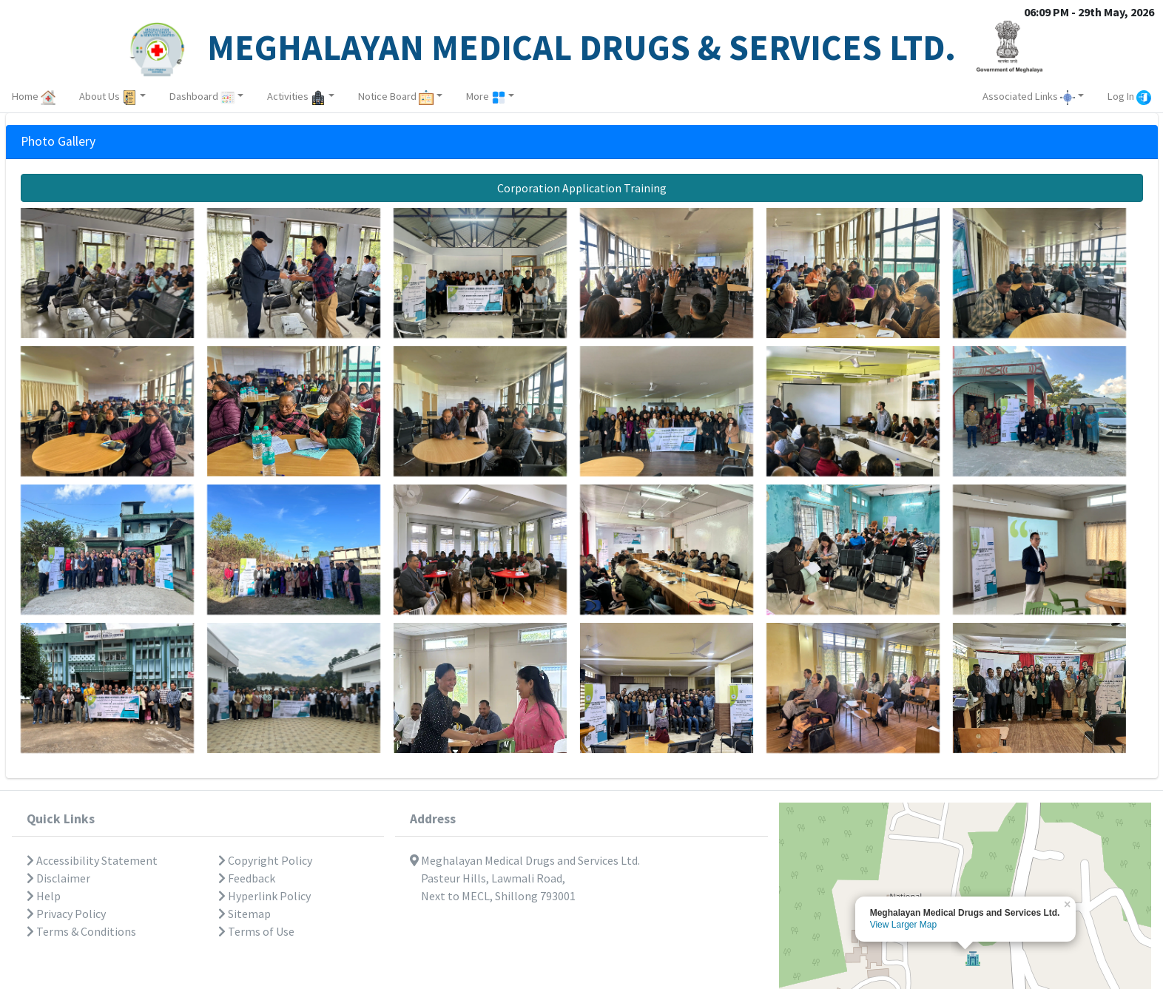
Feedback (246, 878)
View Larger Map (903, 924)
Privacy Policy (66, 913)
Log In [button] (1129, 96)
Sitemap (244, 913)
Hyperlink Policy (264, 895)
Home (33, 96)
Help (44, 895)
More (486, 96)
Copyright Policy (265, 860)
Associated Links (1028, 96)
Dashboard (202, 96)
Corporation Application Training (582, 187)
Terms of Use (256, 931)
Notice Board (396, 96)
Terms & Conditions (81, 931)
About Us (108, 96)
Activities (296, 96)
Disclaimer (58, 878)
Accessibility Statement (92, 860)
